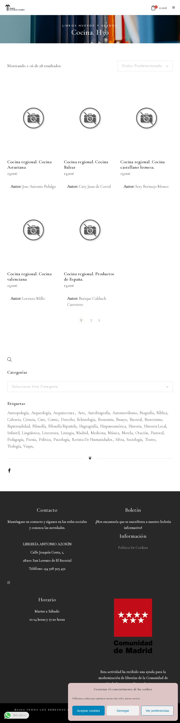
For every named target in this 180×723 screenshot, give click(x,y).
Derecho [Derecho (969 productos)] (67, 419)
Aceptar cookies (88, 710)
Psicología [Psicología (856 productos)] (61, 439)
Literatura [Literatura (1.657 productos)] (50, 432)
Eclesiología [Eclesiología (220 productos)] (86, 419)
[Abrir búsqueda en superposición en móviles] (9, 359)
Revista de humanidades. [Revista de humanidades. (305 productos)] (92, 439)
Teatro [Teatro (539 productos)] (150, 439)
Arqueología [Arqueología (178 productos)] (41, 412)
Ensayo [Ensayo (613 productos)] (121, 419)
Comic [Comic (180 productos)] (53, 419)
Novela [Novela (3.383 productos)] (127, 432)
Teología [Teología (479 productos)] (14, 446)
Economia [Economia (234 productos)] (105, 419)
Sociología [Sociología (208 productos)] (134, 439)
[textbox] (90, 386)
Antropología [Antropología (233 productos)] (18, 412)
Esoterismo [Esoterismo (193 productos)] (153, 419)
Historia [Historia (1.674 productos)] (135, 426)
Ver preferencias (157, 710)
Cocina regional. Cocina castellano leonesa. (142, 164)
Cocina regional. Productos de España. (89, 276)
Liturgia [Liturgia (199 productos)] (67, 432)
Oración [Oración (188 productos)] (141, 432)
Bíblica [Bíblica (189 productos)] (161, 412)
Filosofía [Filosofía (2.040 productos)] (39, 426)
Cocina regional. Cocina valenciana (29, 276)
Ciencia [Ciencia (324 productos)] (29, 419)
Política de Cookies (133, 547)
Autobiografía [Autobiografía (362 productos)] (99, 412)
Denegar (123, 710)
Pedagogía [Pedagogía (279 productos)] (15, 439)
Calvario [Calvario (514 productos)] (13, 419)
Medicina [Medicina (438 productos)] (98, 432)
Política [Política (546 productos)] (45, 439)
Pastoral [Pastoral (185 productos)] (157, 432)
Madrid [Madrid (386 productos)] (82, 432)
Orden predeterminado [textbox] (142, 66)
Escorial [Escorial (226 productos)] (136, 419)
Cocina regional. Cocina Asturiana (29, 164)
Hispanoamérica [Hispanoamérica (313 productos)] (113, 426)
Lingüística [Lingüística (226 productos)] (31, 432)
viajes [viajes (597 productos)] (28, 446)
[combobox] (145, 66)
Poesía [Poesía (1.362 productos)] (31, 439)
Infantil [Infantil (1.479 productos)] (13, 432)
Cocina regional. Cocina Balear (86, 164)
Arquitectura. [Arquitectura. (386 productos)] (64, 412)
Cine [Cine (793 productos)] (41, 419)
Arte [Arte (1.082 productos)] (81, 412)
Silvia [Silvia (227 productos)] (119, 439)
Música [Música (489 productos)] (113, 432)
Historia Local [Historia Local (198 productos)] (155, 426)
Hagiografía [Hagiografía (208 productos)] (88, 426)
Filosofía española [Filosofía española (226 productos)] (62, 426)
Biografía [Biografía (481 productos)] (147, 412)
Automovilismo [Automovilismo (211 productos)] (124, 412)
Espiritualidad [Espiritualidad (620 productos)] (18, 426)
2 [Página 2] (91, 320)
